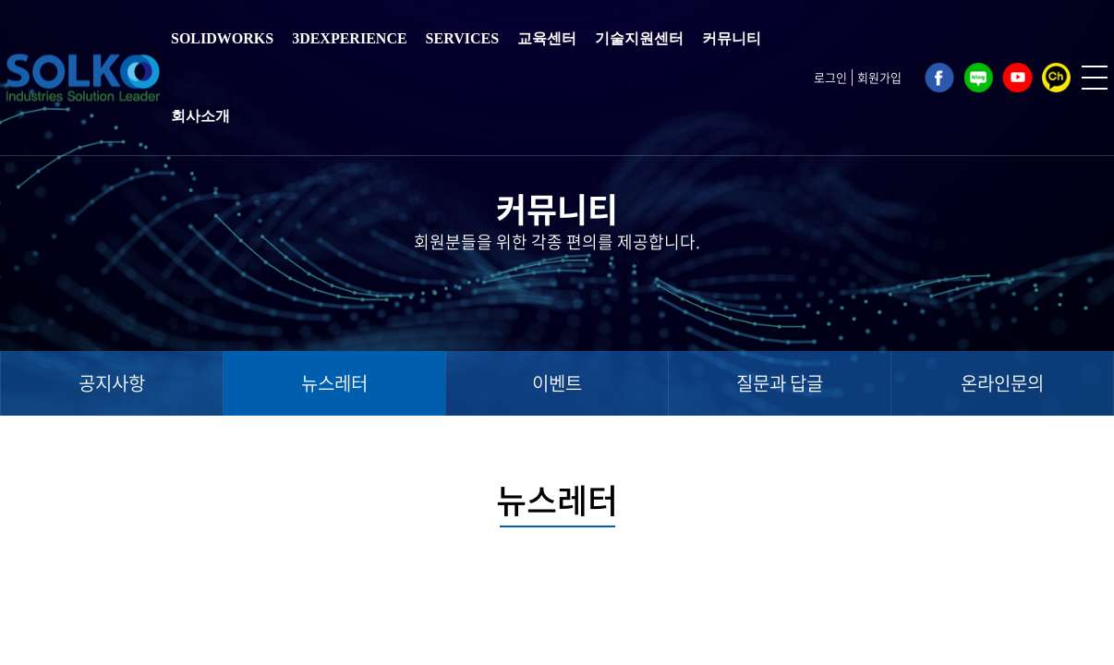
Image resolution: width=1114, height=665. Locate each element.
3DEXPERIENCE (349, 38)
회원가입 (879, 77)
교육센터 (546, 38)
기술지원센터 (639, 38)
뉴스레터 (334, 382)
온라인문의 (1002, 382)
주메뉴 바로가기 (0, 0)
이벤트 (557, 382)
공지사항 (112, 382)
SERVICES (462, 38)
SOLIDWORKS (222, 38)
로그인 (830, 77)
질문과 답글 (779, 382)
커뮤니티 (731, 38)
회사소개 (200, 116)
